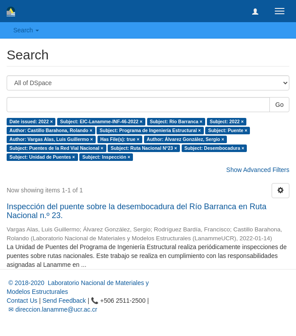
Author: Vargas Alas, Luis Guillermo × (51, 139)
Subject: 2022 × (227, 121)
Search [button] (26, 30)
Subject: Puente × (227, 130)
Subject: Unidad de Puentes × (42, 157)
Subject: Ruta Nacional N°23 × (144, 148)
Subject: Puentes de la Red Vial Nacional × (56, 148)
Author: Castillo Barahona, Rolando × (50, 130)
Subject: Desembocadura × (214, 148)
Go (279, 104)
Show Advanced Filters (257, 169)
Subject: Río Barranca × (176, 121)
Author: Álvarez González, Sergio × (185, 139)
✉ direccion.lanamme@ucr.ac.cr (52, 309)
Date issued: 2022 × (31, 121)
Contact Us (22, 300)
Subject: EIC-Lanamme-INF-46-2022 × (101, 121)
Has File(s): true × (119, 139)
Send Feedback (64, 300)
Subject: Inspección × (106, 157)
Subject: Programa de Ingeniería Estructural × (150, 130)
